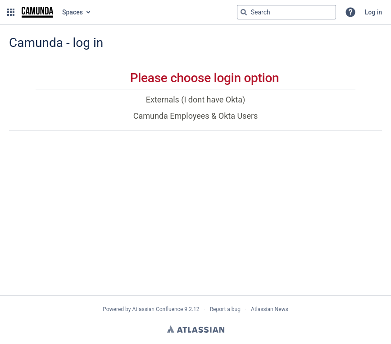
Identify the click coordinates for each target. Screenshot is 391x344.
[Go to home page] (37, 12)
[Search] (243, 12)
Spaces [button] (72, 12)
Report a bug (225, 309)
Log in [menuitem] (373, 12)
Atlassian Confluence (157, 309)
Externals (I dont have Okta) (195, 99)
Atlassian (195, 329)
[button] (11, 12)
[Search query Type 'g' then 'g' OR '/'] (286, 12)
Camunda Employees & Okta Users (195, 116)
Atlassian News (269, 309)
